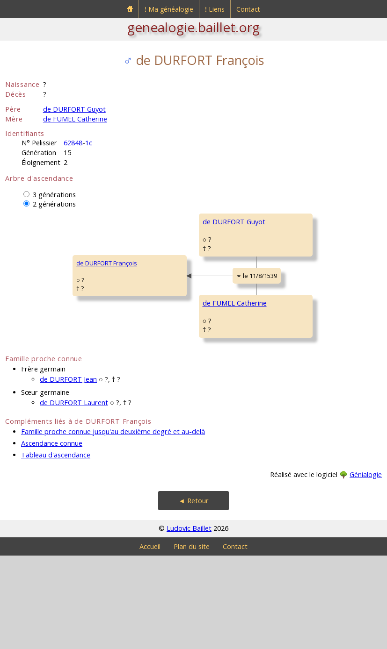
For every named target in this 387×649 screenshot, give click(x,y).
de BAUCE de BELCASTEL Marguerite (316, 398)
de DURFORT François (41, 310)
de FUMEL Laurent (291, 342)
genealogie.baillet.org (193, 27)
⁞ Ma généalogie (169, 9)
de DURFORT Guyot (74, 109)
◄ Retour (193, 594)
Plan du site (192, 639)
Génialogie (366, 567)
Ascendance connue (51, 536)
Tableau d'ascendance (55, 548)
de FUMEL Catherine (75, 118)
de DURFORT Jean (68, 472)
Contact (248, 9)
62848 (73, 142)
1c (88, 142)
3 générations (54, 194)
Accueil (150, 639)
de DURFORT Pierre (293, 221)
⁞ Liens (215, 9)
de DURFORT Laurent (74, 496)
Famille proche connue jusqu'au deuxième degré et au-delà (113, 525)
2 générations (54, 204)
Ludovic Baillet (189, 621)
